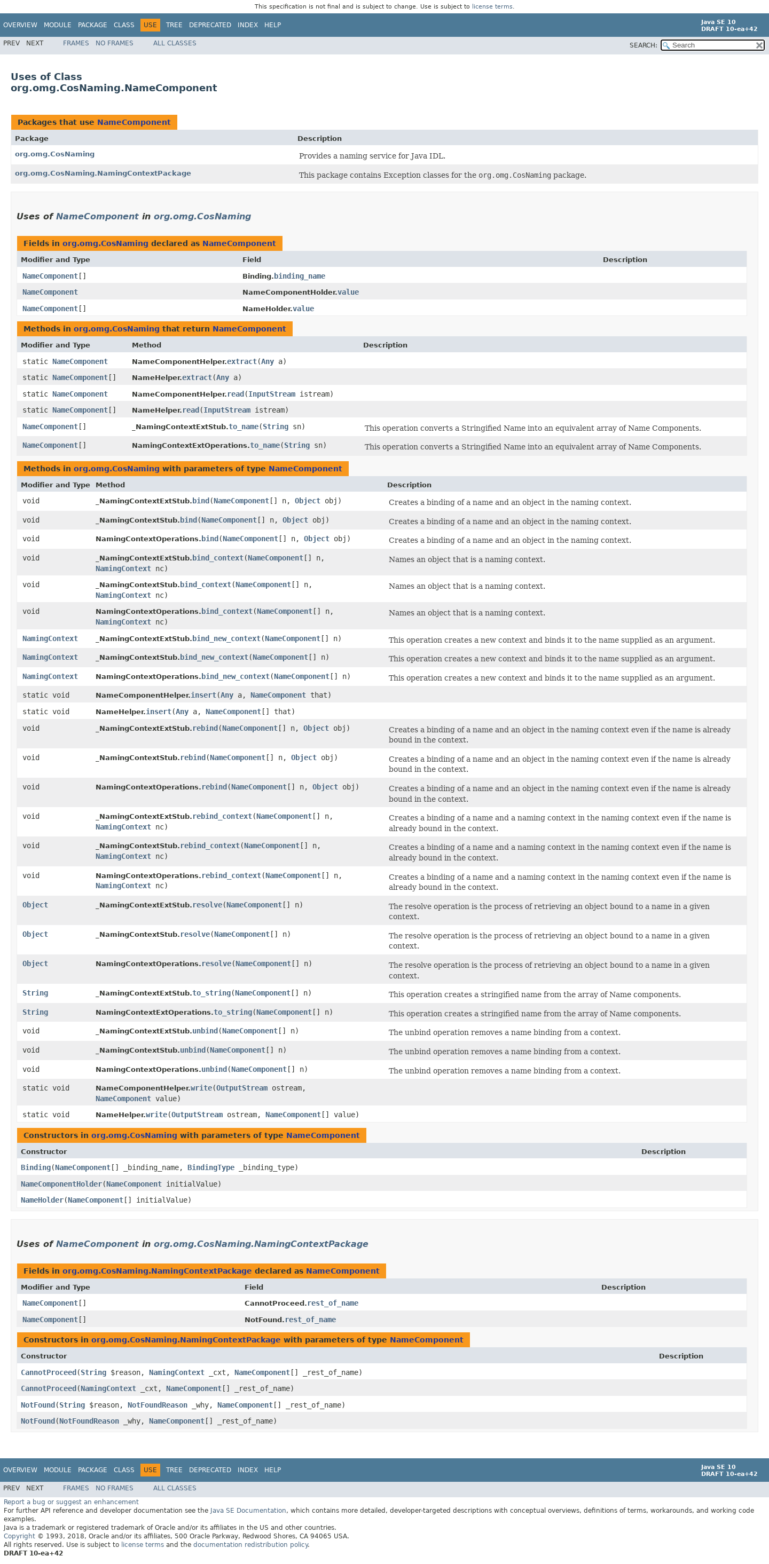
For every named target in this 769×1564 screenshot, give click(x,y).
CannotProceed (48, 1372)
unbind (205, 1030)
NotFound (38, 1405)
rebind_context (222, 816)
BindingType (210, 1167)
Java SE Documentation (248, 1510)
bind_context (218, 558)
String (275, 426)
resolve (207, 905)
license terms (492, 6)
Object (307, 500)
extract (242, 361)
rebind (205, 728)
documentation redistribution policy (250, 1545)
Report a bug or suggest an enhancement (71, 1502)
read (235, 394)
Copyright (19, 1536)
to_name (243, 426)
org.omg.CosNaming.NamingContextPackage (103, 173)
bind (200, 500)
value (348, 292)
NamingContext (123, 568)
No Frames (115, 43)
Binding (36, 1167)
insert (203, 695)
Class (124, 25)
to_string (211, 993)
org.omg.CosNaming (55, 154)
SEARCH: (643, 45)
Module (58, 25)
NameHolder (42, 1200)
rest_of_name (332, 1303)
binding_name (299, 276)
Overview (20, 25)
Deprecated (210, 25)
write (201, 1088)
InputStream (271, 394)
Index (248, 25)
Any (267, 361)
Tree (174, 25)
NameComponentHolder (61, 1184)
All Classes (175, 43)
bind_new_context (226, 638)
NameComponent (134, 122)
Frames (76, 43)
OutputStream (242, 1088)
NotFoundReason (157, 1405)
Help (272, 25)
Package (92, 25)
